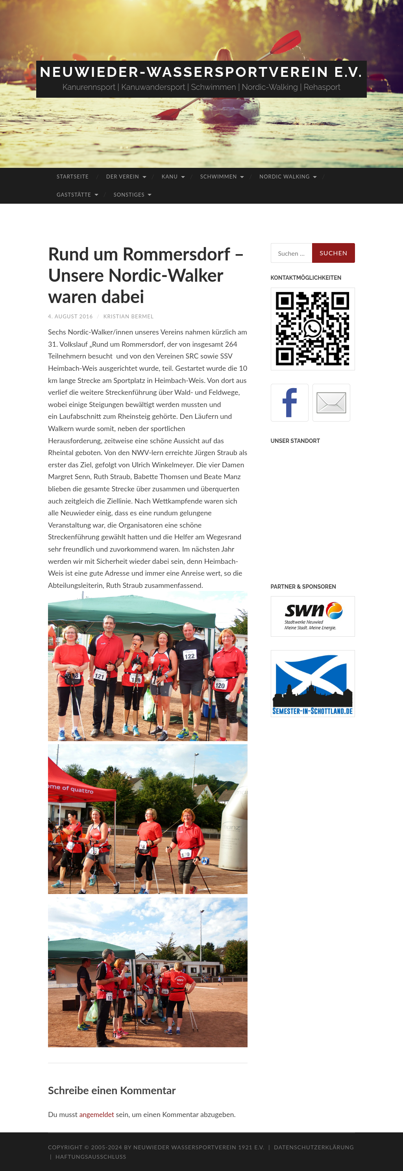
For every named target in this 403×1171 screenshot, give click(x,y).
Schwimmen (218, 176)
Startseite (73, 176)
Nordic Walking (284, 176)
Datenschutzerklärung (314, 1147)
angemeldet (97, 1114)
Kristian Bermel (132, 316)
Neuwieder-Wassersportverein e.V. (201, 71)
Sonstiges (129, 194)
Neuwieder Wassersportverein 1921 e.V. (199, 1147)
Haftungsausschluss (90, 1156)
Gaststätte (74, 194)
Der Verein (122, 176)
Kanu (170, 176)
